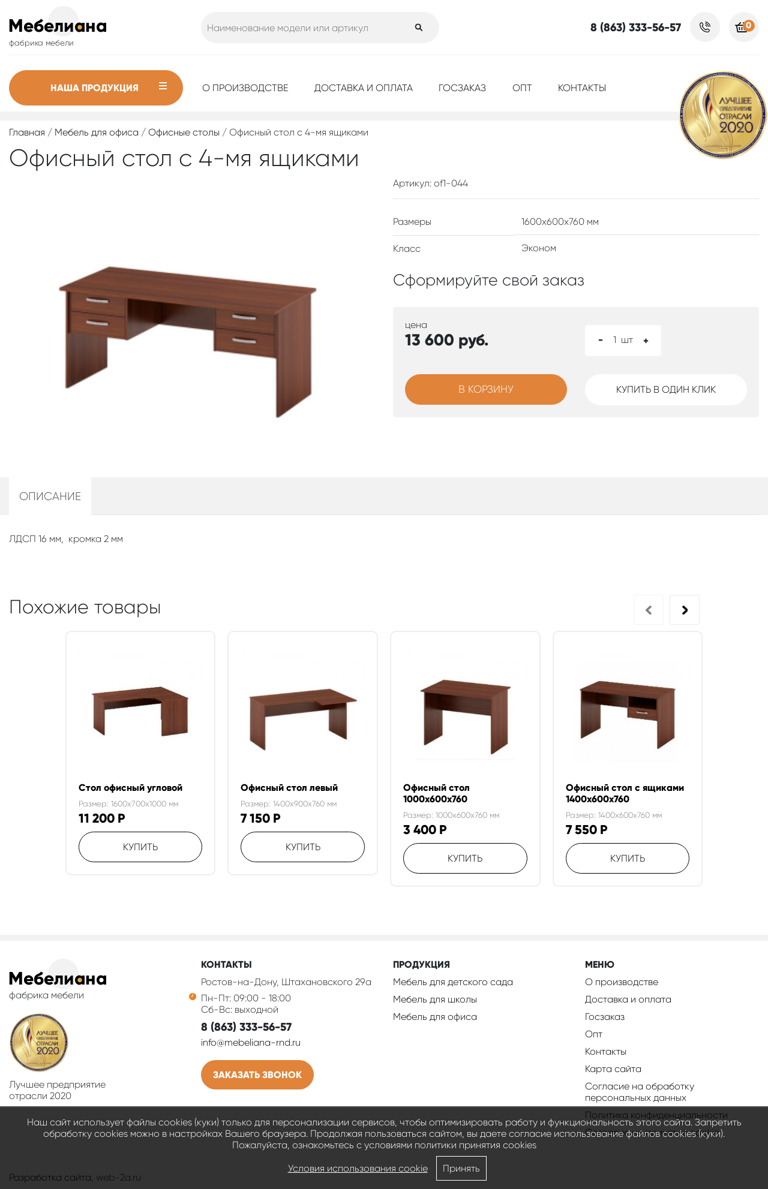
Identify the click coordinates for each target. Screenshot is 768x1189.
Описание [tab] (50, 496)
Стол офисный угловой (130, 787)
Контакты (582, 88)
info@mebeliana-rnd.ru (251, 1042)
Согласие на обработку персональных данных (639, 1091)
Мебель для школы (435, 999)
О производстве (245, 88)
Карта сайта (613, 1068)
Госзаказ (462, 88)
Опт (522, 88)
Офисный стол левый (289, 787)
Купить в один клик (666, 389)
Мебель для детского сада (453, 982)
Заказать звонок (257, 1074)
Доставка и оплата (363, 88)
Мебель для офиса (97, 132)
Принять (461, 1168)
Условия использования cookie (358, 1168)
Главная (27, 132)
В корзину (486, 389)
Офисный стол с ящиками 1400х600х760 (625, 793)
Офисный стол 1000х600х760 (436, 793)
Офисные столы (184, 132)
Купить (140, 847)
